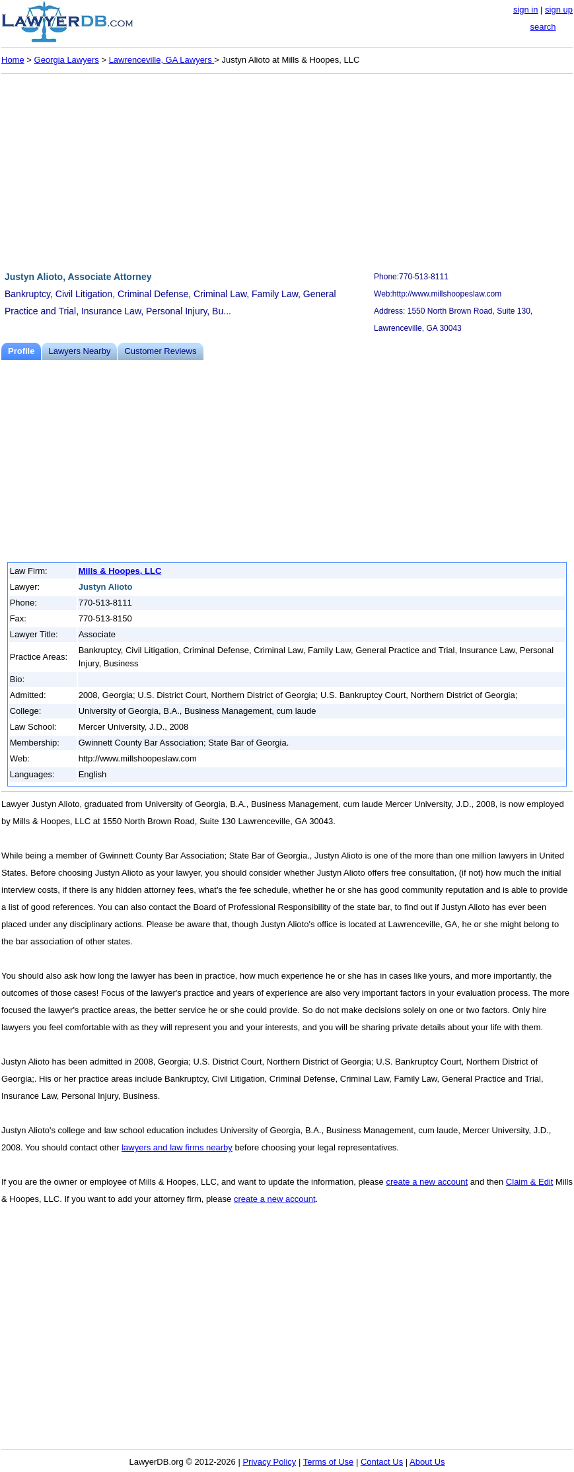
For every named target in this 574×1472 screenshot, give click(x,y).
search (543, 27)
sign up (559, 10)
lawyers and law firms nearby (177, 1147)
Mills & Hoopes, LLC (120, 571)
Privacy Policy (269, 1462)
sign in (525, 10)
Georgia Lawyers (66, 60)
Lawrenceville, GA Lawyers (162, 60)
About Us (427, 1462)
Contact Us (382, 1462)
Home (12, 60)
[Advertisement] (287, 170)
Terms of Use (328, 1462)
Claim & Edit (530, 1182)
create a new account (427, 1182)
